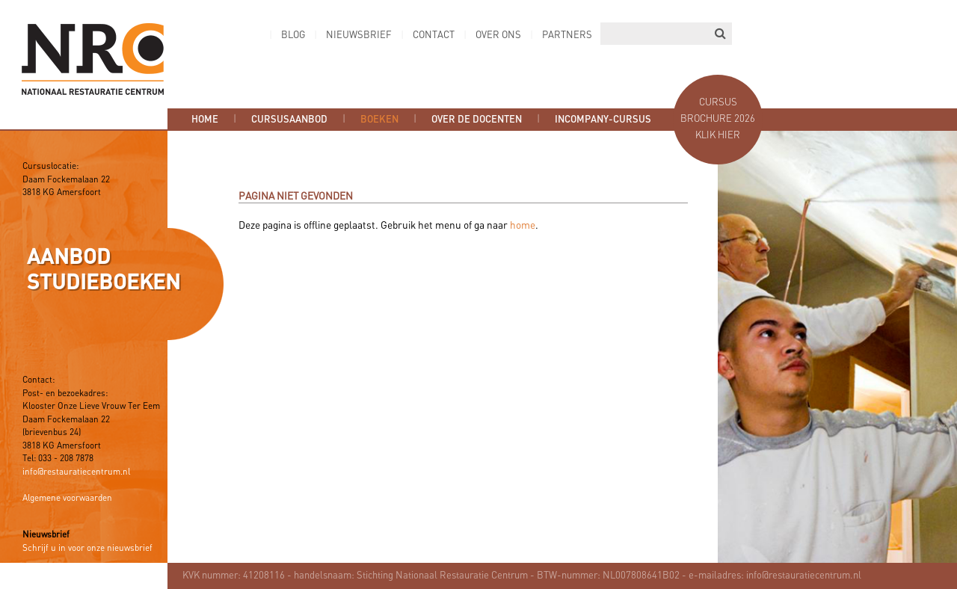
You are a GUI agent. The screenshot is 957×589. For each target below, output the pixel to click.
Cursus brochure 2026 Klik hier (717, 119)
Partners (567, 35)
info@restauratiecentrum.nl (76, 472)
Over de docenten (476, 120)
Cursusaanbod (289, 120)
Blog (293, 35)
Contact (434, 35)
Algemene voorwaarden (67, 498)
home (522, 226)
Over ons (498, 35)
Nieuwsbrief (359, 35)
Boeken (379, 120)
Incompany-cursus (603, 120)
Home (204, 120)
